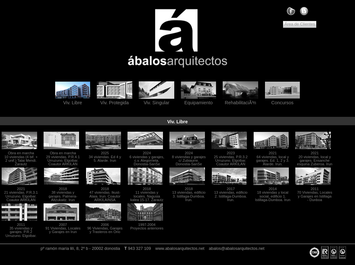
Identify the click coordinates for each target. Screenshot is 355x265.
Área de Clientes (299, 24)
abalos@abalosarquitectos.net (236, 248)
